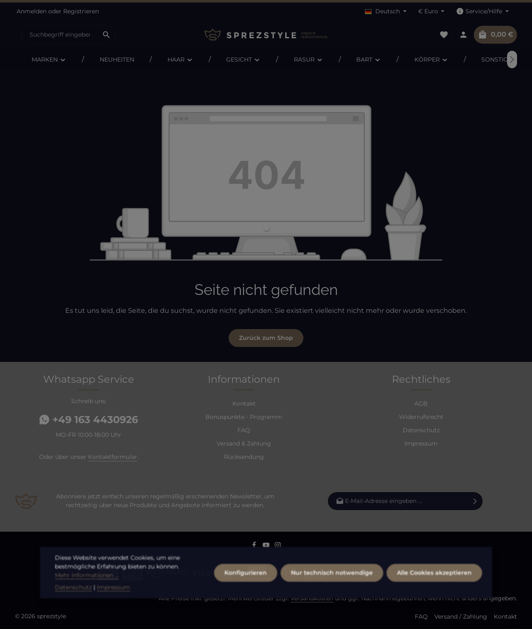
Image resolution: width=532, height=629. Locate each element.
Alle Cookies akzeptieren (434, 598)
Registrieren (81, 11)
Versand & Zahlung (244, 443)
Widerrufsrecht (421, 417)
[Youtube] (267, 546)
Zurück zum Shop (266, 338)
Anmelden (32, 11)
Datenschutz (421, 430)
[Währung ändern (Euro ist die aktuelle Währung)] (431, 11)
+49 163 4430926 (88, 420)
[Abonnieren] (475, 501)
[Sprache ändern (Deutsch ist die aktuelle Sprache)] (385, 11)
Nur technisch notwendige (332, 598)
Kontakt (244, 403)
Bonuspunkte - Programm (243, 417)
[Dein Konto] (463, 35)
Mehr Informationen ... (87, 601)
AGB (421, 403)
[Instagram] (277, 546)
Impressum (421, 443)
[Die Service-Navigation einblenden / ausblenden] (482, 11)
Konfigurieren (245, 598)
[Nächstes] (512, 59)
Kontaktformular (112, 457)
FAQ (243, 430)
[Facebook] (255, 546)
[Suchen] (107, 34)
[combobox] (59, 34)
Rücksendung (244, 457)
